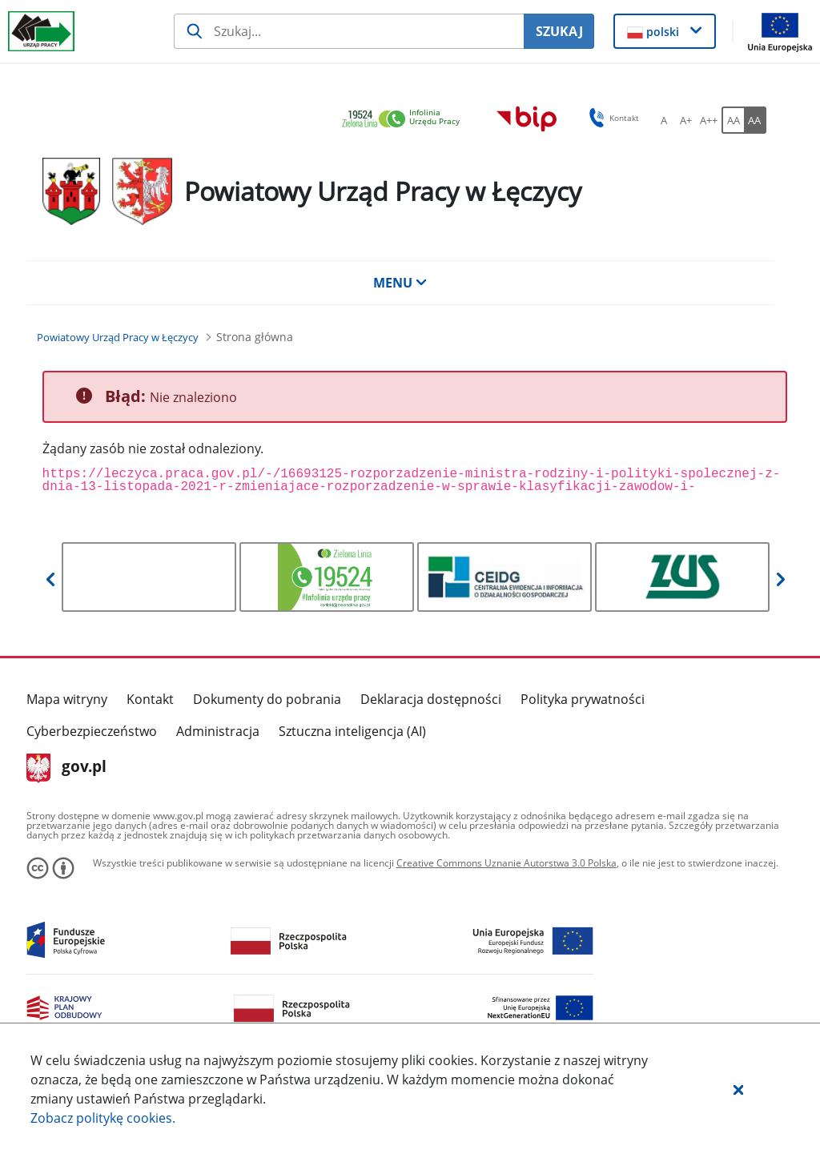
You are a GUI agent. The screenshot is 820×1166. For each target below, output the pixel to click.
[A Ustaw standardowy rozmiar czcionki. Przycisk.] (663, 120)
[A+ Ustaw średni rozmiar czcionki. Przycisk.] (686, 120)
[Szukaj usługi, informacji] (349, 31)
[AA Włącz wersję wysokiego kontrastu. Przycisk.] (755, 120)
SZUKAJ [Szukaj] (559, 31)
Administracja (217, 731)
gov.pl (66, 768)
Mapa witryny (66, 699)
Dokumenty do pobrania (267, 699)
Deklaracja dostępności (430, 699)
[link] (405, 120)
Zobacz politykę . (102, 1118)
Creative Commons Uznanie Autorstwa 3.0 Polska (506, 863)
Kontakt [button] (611, 118)
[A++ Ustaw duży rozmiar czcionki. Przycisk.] (708, 120)
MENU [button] (400, 283)
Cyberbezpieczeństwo (91, 731)
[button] (738, 1089)
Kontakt (150, 699)
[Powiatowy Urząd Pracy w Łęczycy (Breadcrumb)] (118, 337)
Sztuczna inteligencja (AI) (352, 731)
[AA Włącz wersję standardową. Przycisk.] (733, 120)
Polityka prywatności (583, 699)
